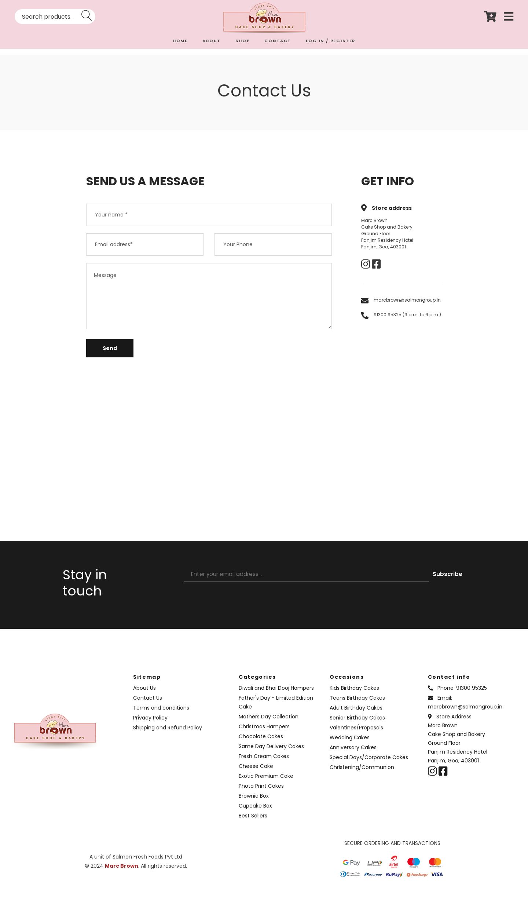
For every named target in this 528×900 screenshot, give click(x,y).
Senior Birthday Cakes (357, 724)
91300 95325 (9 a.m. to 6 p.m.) (407, 314)
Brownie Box (254, 802)
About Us (144, 694)
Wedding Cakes (350, 744)
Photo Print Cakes (261, 792)
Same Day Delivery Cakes (271, 753)
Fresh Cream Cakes (264, 762)
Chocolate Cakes (261, 743)
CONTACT (277, 41)
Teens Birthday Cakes (357, 704)
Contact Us (147, 704)
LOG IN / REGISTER (330, 41)
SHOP (242, 41)
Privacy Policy (150, 724)
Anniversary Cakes (353, 754)
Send (110, 354)
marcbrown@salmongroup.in (407, 300)
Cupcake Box (255, 812)
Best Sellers (253, 822)
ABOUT (211, 41)
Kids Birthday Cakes (354, 694)
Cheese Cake (256, 772)
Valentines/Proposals (356, 734)
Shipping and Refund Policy (167, 734)
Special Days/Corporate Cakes (369, 764)
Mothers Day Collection (268, 723)
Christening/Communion (362, 773)
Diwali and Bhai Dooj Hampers (276, 694)
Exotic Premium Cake (266, 782)
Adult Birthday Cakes (356, 714)
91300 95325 (471, 694)
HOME (180, 41)
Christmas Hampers (264, 733)
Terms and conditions (161, 714)
